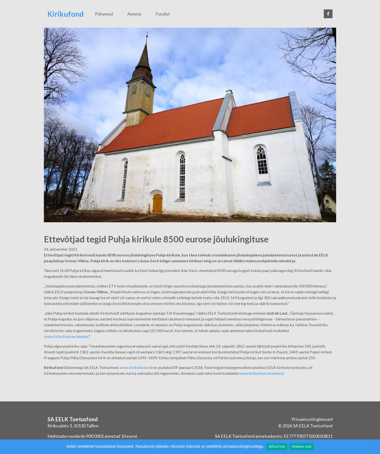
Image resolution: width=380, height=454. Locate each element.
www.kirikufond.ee (135, 367)
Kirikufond (66, 13)
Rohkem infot (301, 446)
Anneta (134, 13)
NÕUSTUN (277, 446)
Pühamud (104, 13)
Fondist (163, 13)
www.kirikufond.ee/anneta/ (66, 336)
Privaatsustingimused (312, 419)
